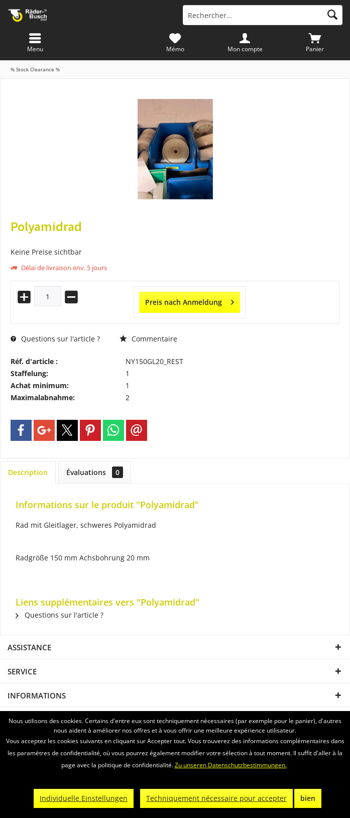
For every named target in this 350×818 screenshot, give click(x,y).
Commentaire (148, 338)
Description (28, 472)
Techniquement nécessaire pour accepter (216, 798)
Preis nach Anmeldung (189, 300)
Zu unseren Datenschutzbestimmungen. (231, 765)
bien (307, 798)
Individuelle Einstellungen (84, 798)
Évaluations (94, 472)
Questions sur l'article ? (55, 338)
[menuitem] (315, 42)
